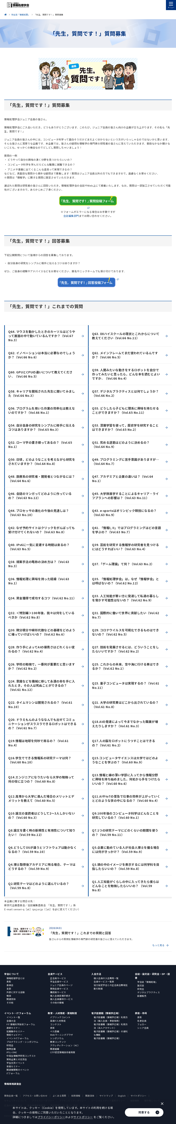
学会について (11, 974)
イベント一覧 (13, 1017)
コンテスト (56, 1024)
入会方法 (96, 974)
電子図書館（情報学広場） (106, 1013)
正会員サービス (58, 978)
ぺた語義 (54, 1031)
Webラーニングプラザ (61, 1034)
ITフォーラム (13, 1073)
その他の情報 (57, 1002)
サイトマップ (106, 1095)
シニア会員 (143, 1027)
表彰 (9, 981)
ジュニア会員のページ (61, 985)
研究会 (140, 989)
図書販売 (141, 995)
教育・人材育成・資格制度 (62, 1013)
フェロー (141, 1024)
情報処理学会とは (16, 978)
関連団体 (11, 999)
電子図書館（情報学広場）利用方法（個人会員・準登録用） (111, 1019)
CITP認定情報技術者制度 (62, 1052)
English (122, 1095)
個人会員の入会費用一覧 (106, 978)
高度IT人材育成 (58, 1020)
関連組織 (54, 1048)
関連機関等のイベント (18, 1069)
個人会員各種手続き (60, 995)
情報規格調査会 (12, 1083)
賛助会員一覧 (11, 1095)
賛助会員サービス (59, 988)
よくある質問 (59, 1095)
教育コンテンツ (58, 1041)
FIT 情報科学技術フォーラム (21, 1024)
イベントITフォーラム (18, 1038)
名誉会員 (141, 1020)
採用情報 (75, 1095)
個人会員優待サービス (61, 999)
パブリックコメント (60, 1017)
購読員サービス (58, 992)
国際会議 (11, 1048)
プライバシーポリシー (51, 1117)
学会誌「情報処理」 (147, 982)
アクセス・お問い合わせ (35, 1095)
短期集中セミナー (16, 1031)
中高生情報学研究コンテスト (21, 1055)
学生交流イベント (16, 1062)
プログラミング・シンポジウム (22, 1041)
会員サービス (55, 974)
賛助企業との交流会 (17, 1059)
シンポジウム (57, 1038)
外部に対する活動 (16, 992)
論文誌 (140, 985)
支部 (9, 988)
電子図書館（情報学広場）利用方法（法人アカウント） (111, 1026)
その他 (10, 1002)
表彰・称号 (141, 1013)
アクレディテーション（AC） (65, 1045)
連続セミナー (13, 1027)
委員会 (10, 985)
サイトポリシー (138, 1095)
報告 (9, 995)
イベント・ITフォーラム (17, 1013)
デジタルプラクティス (148, 992)
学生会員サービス (59, 981)
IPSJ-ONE (12, 1052)
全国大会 (11, 1020)
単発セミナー (13, 1066)
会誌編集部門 (71, 216)
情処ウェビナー (14, 1034)
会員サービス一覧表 (104, 981)
